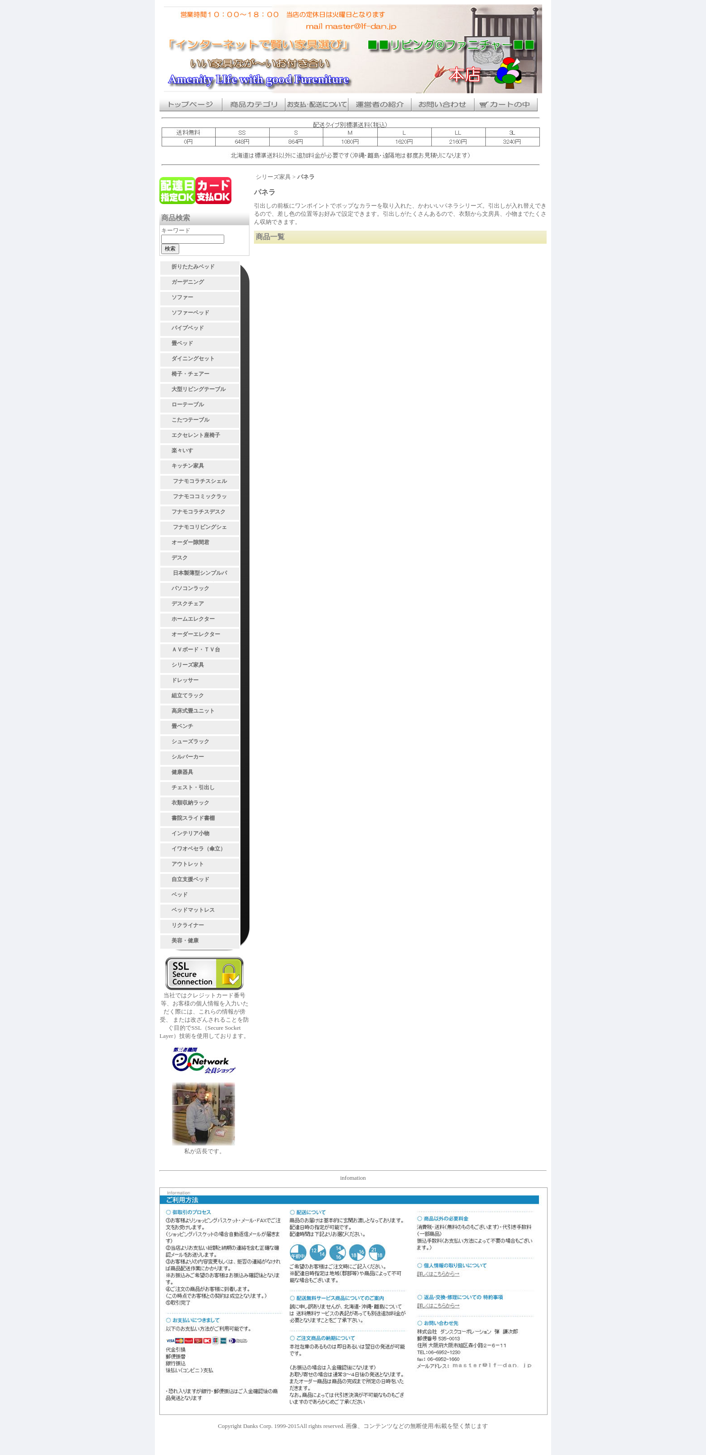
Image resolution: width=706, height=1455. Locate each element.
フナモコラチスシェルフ (200, 482)
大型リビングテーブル (199, 389)
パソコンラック (190, 588)
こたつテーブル (190, 420)
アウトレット (188, 864)
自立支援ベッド (190, 879)
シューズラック (190, 741)
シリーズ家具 (188, 665)
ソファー (182, 297)
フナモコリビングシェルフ (200, 528)
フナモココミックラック (200, 497)
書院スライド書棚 (193, 818)
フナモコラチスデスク (199, 512)
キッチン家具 (188, 466)
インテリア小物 (190, 833)
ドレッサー (185, 680)
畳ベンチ (182, 726)
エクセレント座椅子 (196, 435)
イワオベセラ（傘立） (199, 849)
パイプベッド (188, 328)
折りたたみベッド (193, 267)
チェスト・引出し (193, 787)
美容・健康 (185, 940)
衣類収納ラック (190, 803)
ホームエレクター (193, 619)
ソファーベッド (190, 312)
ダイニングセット (193, 358)
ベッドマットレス (193, 910)
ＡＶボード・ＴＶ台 (196, 649)
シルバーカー (188, 757)
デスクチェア (188, 603)
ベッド (180, 894)
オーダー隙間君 (190, 542)
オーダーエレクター (196, 634)
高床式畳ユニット (193, 711)
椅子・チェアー (190, 374)
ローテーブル (188, 404)
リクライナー (188, 925)
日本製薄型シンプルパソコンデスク (200, 574)
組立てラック (188, 695)
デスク (180, 558)
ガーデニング (188, 282)
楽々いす (182, 450)
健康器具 (182, 772)
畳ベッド (182, 343)
